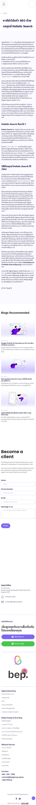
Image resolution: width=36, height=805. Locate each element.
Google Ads (5, 698)
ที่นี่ (23, 282)
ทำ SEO (8, 147)
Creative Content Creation (10, 712)
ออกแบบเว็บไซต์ (6, 748)
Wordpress (5, 755)
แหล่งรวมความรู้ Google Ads (10, 783)
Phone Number (7, 489)
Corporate (5, 765)
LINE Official (7, 780)
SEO (3, 701)
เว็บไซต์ (12, 42)
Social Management (8, 708)
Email (3, 498)
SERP (30, 94)
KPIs (24, 153)
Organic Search (7, 77)
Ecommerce (6, 762)
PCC (15, 147)
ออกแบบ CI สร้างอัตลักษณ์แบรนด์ (12, 731)
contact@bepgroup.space (13, 777)
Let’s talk (25, 803)
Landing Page (6, 758)
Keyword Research (24, 181)
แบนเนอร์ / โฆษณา (7, 724)
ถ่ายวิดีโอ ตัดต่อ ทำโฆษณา (9, 735)
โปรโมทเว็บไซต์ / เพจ (8, 694)
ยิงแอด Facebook (7, 705)
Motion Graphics (7, 739)
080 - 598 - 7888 (8, 774)
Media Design (6, 721)
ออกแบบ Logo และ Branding (10, 728)
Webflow (5, 751)
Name (3, 480)
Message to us (7, 507)
